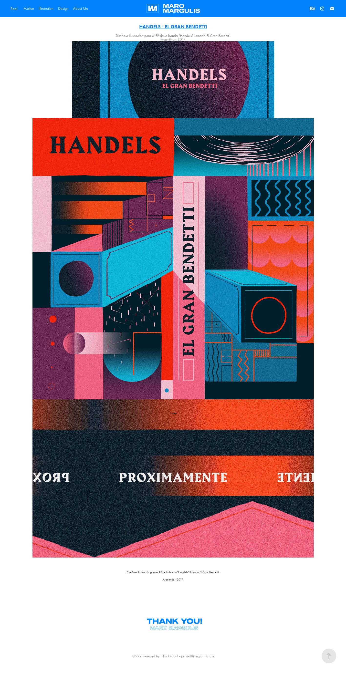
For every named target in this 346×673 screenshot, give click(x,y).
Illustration (46, 8)
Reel (14, 8)
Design (63, 8)
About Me (80, 8)
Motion (28, 8)
